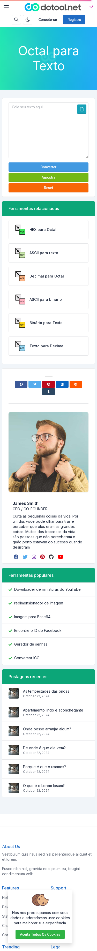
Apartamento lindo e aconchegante (53, 710)
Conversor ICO (27, 658)
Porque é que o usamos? (44, 767)
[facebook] (17, 557)
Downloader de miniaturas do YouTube (47, 589)
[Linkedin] (62, 384)
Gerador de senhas (30, 644)
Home (56, 897)
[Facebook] (21, 384)
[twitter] (26, 557)
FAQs (55, 916)
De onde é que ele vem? (44, 748)
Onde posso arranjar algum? (47, 729)
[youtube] (61, 557)
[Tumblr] (48, 391)
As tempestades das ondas (46, 691)
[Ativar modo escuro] (27, 19)
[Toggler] (6, 7)
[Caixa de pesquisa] (16, 19)
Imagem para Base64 (32, 617)
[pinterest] (43, 557)
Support (57, 925)
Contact (57, 935)
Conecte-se (48, 20)
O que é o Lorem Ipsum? (44, 785)
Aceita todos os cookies (40, 934)
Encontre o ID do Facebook (38, 630)
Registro (74, 20)
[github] (52, 557)
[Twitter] (34, 384)
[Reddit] (76, 384)
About (56, 907)
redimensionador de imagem (38, 603)
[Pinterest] (48, 384)
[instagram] (34, 557)
